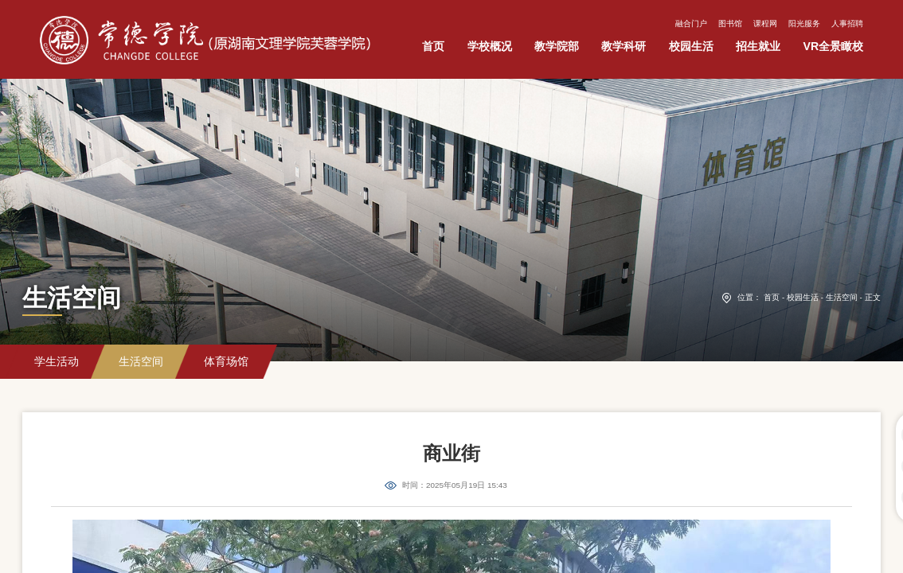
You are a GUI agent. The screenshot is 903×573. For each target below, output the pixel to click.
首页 (772, 297)
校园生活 (803, 297)
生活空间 (842, 297)
